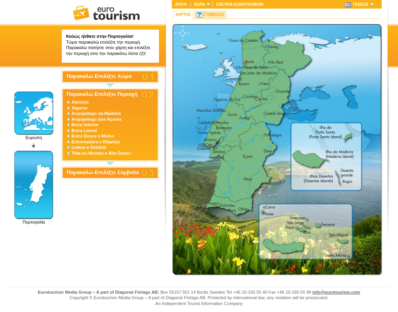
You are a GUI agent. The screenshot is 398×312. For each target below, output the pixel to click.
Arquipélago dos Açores (97, 119)
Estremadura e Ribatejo (96, 141)
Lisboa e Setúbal (89, 147)
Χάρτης (183, 14)
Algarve (79, 108)
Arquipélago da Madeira (96, 113)
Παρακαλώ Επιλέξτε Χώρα (99, 76)
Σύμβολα (213, 14)
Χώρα (199, 4)
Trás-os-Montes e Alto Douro (101, 153)
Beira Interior (85, 124)
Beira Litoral (84, 130)
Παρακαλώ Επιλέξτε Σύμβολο (102, 172)
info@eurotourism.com (336, 292)
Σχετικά (239, 4)
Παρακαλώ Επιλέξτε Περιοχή (102, 94)
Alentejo (80, 102)
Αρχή (181, 4)
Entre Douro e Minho (93, 136)
